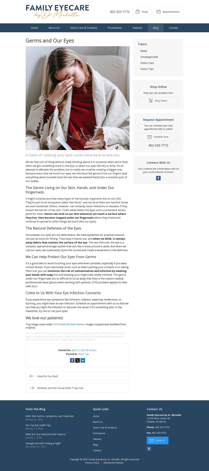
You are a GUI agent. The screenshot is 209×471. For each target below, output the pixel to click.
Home (34, 28)
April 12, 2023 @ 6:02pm (84, 350)
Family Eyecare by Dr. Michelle (104, 459)
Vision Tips (83, 353)
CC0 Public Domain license (69, 324)
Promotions (115, 28)
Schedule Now (157, 136)
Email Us (157, 440)
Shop (141, 11)
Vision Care (147, 63)
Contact (173, 28)
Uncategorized (149, 57)
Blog (156, 28)
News (143, 51)
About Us (54, 28)
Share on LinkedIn (83, 360)
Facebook (158, 178)
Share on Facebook (72, 360)
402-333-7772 (119, 12)
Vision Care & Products (83, 28)
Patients (137, 28)
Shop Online (158, 100)
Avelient (119, 462)
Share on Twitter (77, 360)
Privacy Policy (92, 462)
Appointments (168, 11)
